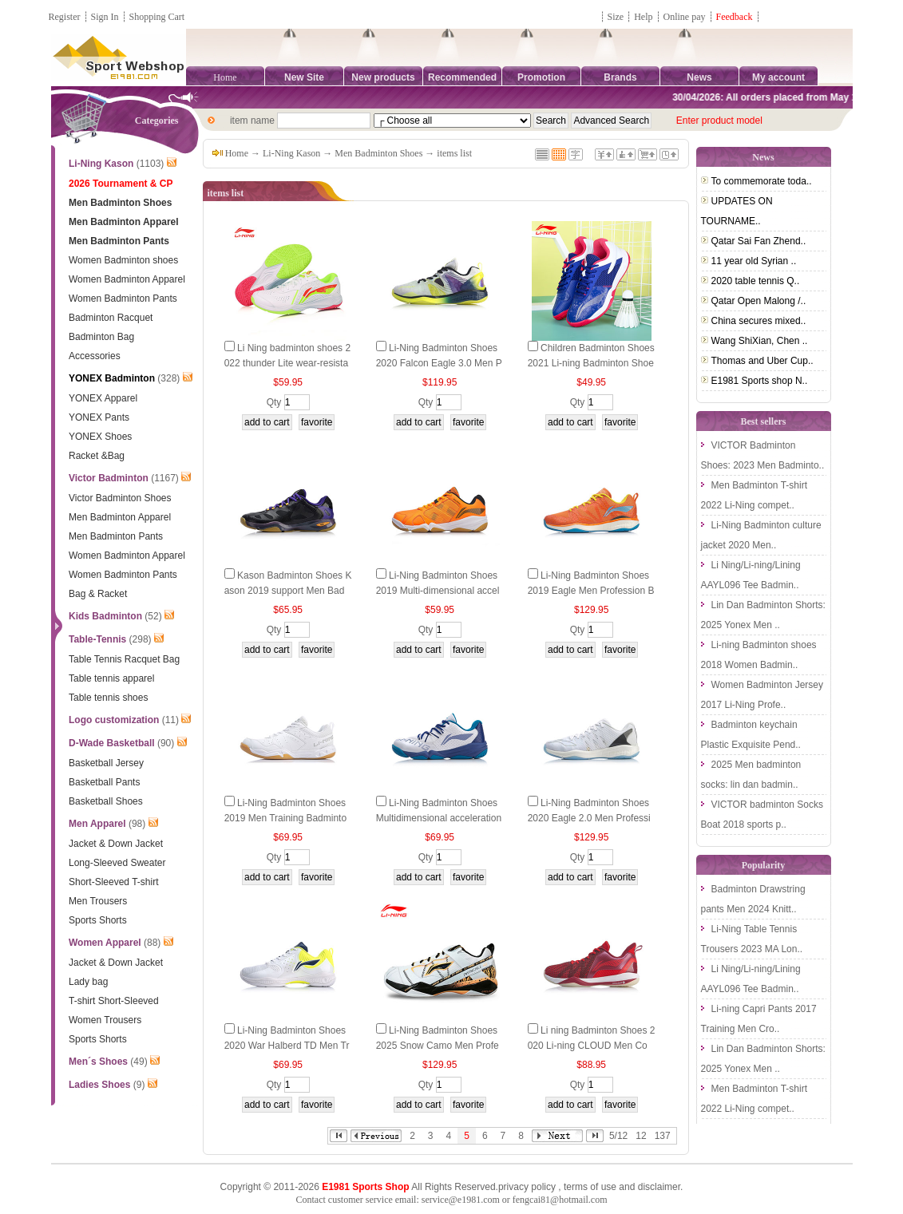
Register (65, 16)
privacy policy (527, 1186)
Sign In (105, 16)
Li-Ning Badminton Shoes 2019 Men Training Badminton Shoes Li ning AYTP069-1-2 (287, 818)
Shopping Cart (157, 16)
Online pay (684, 16)
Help (643, 16)
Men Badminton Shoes (378, 153)
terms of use (590, 1186)
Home (224, 77)
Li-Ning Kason (291, 153)
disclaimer (659, 1186)
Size (616, 16)
